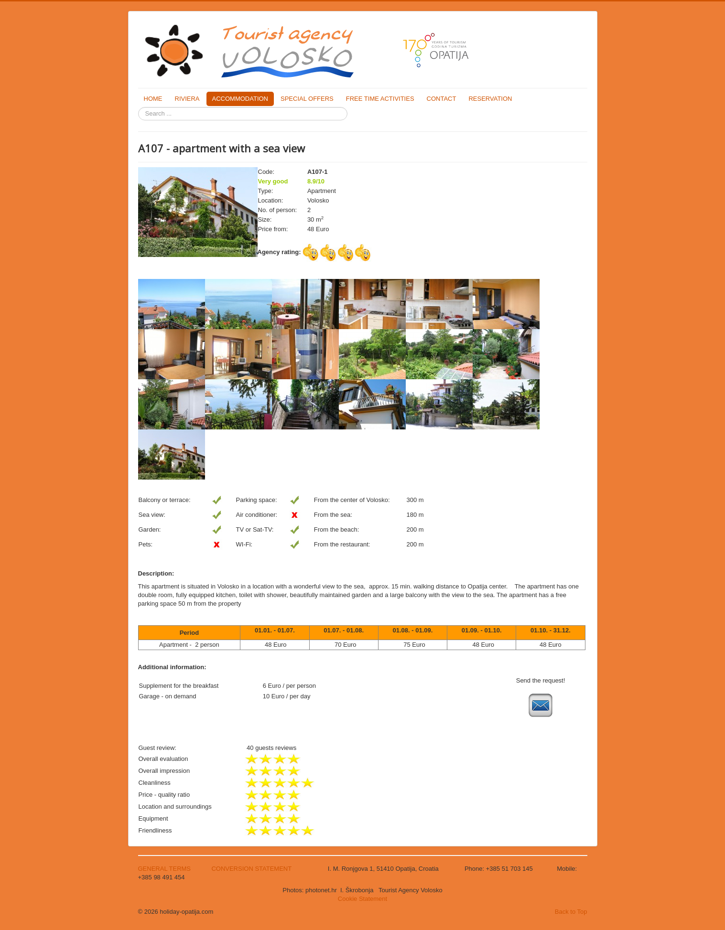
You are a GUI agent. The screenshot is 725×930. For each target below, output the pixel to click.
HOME (153, 98)
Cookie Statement (362, 898)
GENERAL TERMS (165, 868)
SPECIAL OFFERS (307, 98)
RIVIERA (187, 98)
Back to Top (571, 911)
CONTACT (441, 98)
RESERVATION (490, 98)
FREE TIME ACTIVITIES (380, 98)
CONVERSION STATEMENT (251, 868)
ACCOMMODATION (240, 98)
